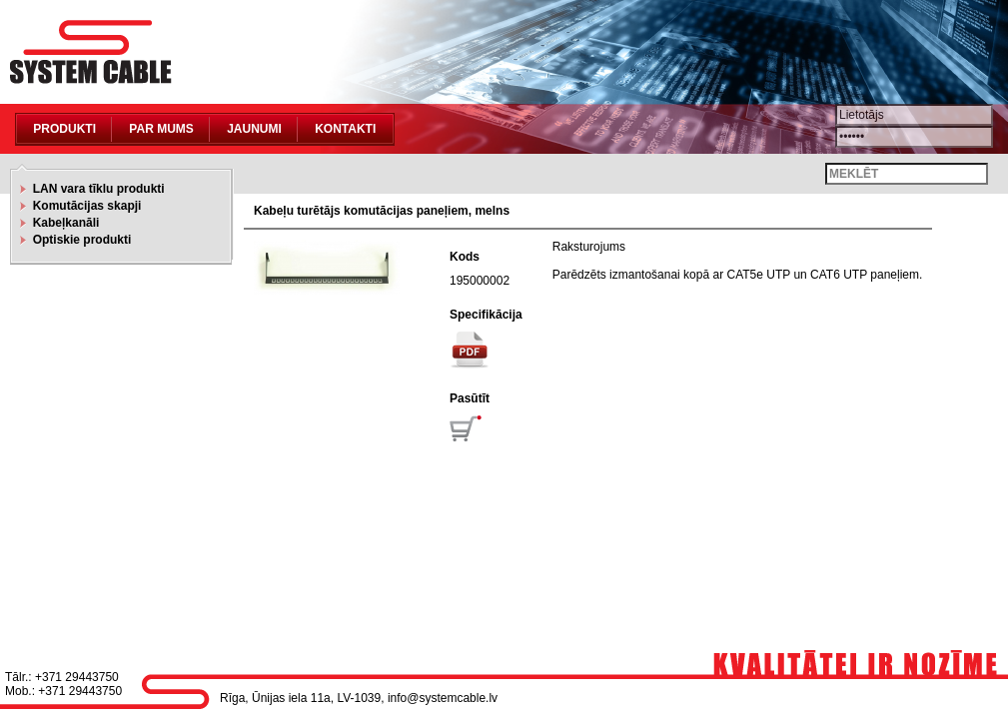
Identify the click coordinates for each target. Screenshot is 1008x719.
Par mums (161, 129)
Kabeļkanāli (62, 223)
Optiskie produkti (78, 240)
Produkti (64, 129)
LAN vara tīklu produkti (95, 189)
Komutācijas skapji (83, 206)
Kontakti (345, 129)
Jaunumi (254, 129)
